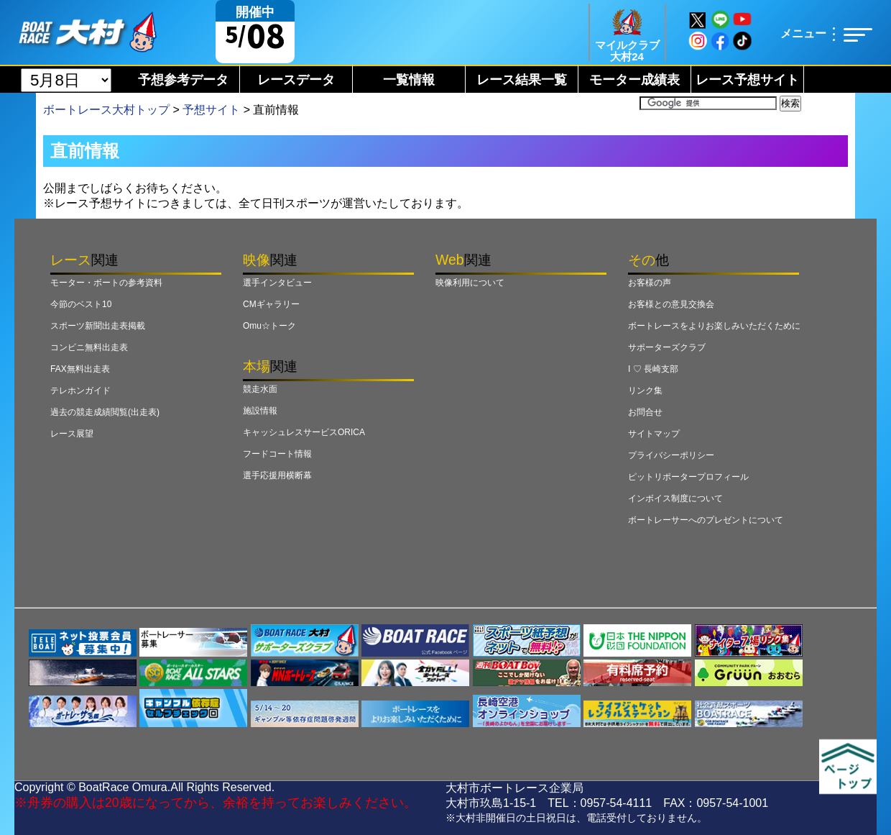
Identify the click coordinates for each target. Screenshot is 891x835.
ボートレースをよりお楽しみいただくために (714, 326)
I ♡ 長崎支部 (653, 369)
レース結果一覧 (521, 80)
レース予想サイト (747, 80)
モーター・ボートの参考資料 (106, 283)
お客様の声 (649, 283)
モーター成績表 (634, 80)
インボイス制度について (675, 498)
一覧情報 (409, 80)
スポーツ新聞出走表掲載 (97, 326)
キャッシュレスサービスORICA (304, 432)
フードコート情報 (277, 454)
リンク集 (645, 390)
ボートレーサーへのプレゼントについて (705, 520)
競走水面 (260, 389)
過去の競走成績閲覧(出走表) (105, 412)
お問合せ (645, 412)
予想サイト (211, 110)
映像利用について (469, 283)
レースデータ (296, 80)
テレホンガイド (80, 390)
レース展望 (71, 434)
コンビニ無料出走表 (89, 347)
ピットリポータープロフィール (688, 477)
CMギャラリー (271, 304)
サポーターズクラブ (667, 347)
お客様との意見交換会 (671, 304)
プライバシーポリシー (671, 455)
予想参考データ (183, 80)
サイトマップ (654, 434)
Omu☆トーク (269, 326)
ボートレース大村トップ (106, 110)
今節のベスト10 (80, 304)
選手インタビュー (277, 283)
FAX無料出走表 (80, 369)
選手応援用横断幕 (277, 475)
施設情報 (260, 411)
